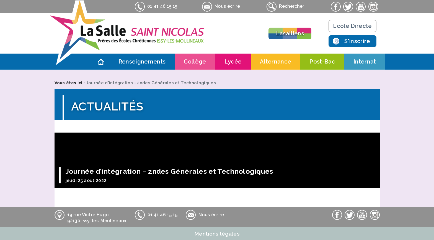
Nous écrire (221, 7)
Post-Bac (322, 61)
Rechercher (285, 7)
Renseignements (142, 61)
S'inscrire (357, 41)
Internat (364, 61)
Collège (195, 61)
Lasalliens (290, 33)
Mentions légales (217, 234)
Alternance (275, 61)
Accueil (101, 62)
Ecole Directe (352, 26)
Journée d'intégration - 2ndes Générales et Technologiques (151, 82)
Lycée (233, 61)
